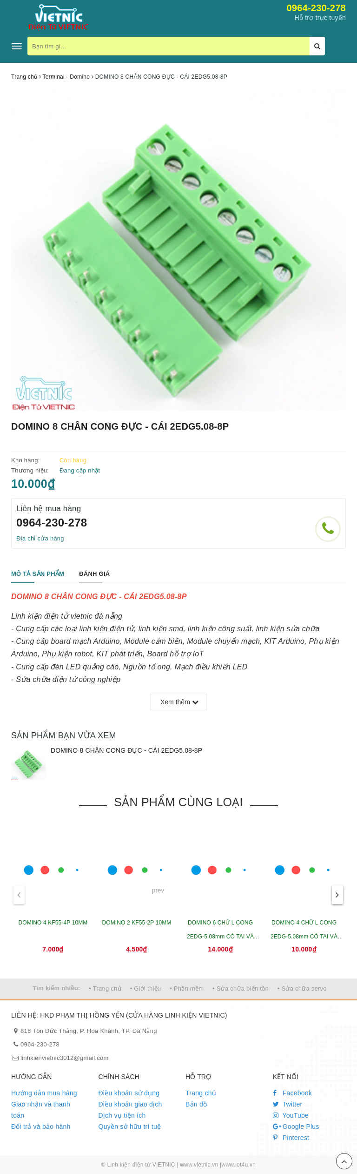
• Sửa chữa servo (302, 988)
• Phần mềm (187, 988)
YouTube (291, 1115)
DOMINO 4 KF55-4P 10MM (52, 922)
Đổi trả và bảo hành (41, 1126)
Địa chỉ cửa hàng (40, 538)
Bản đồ (196, 1104)
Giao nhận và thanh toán (40, 1109)
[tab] (37, 574)
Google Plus (296, 1126)
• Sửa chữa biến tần (240, 988)
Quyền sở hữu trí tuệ (130, 1126)
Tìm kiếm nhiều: (56, 988)
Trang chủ (200, 1093)
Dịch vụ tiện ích (122, 1115)
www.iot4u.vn (238, 1164)
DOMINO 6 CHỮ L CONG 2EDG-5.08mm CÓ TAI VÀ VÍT (220, 936)
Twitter (288, 1104)
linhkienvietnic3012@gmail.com (64, 1057)
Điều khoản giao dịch (130, 1104)
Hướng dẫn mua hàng (44, 1093)
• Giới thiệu (145, 988)
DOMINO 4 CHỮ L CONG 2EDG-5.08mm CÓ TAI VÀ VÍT (304, 936)
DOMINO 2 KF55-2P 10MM (136, 922)
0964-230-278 (316, 8)
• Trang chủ (105, 988)
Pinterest (291, 1137)
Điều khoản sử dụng (129, 1093)
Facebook (292, 1093)
